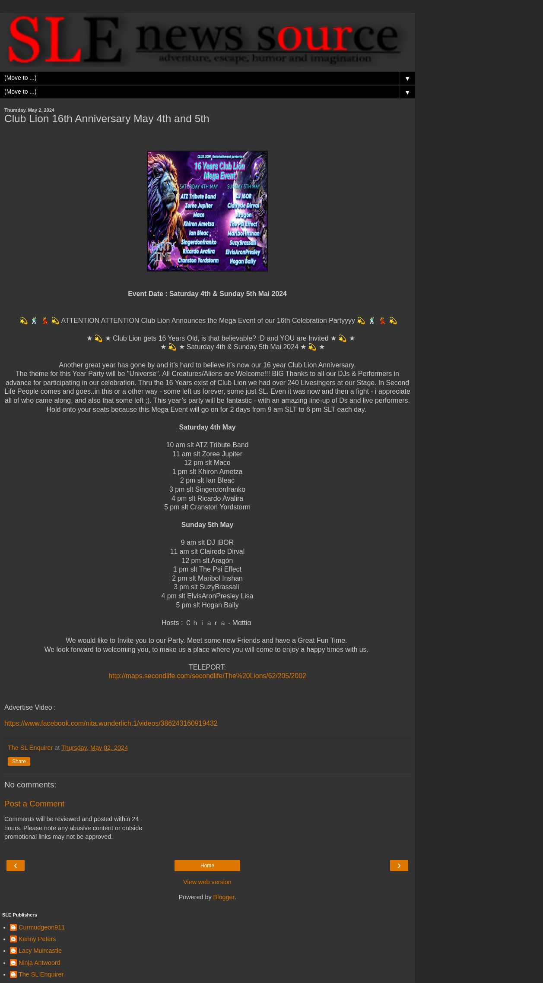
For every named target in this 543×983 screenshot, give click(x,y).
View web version (207, 882)
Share (19, 762)
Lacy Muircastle (40, 950)
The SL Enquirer (41, 974)
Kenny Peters (37, 939)
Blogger (224, 897)
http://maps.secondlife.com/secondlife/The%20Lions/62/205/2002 (207, 676)
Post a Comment (34, 803)
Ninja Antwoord (39, 962)
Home (207, 866)
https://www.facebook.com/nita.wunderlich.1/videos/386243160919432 (111, 723)
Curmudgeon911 (42, 927)
